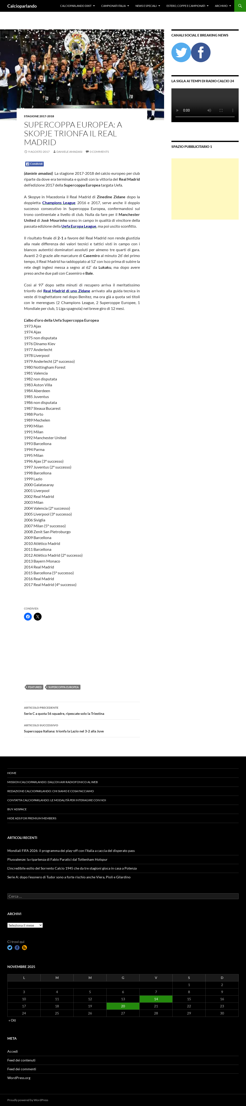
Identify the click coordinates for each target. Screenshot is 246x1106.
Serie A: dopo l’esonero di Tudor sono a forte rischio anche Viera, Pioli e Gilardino (69, 877)
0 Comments (99, 151)
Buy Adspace (17, 809)
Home (11, 773)
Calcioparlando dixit (75, 5)
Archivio (221, 5)
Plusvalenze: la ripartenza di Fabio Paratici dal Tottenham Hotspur (57, 859)
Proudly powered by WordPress (27, 1100)
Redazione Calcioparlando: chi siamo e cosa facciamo (50, 791)
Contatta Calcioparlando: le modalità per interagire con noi (56, 800)
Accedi (12, 1051)
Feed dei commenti (21, 1069)
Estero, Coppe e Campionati (186, 5)
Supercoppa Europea (63, 687)
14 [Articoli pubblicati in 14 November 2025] (156, 999)
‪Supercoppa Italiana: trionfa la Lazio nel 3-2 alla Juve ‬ (82, 727)
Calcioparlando (22, 6)
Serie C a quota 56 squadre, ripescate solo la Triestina (82, 710)
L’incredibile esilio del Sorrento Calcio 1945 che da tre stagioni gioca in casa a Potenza (72, 868)
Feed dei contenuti (21, 1060)
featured (35, 687)
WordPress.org (18, 1078)
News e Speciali (146, 5)
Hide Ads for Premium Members (31, 818)
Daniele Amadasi (69, 151)
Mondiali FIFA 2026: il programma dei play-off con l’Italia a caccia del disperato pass (71, 850)
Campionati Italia (113, 5)
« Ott (12, 1020)
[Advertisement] (48, 652)
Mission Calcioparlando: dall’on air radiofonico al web (52, 782)
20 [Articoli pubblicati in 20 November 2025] (123, 1006)
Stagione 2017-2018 (39, 116)
